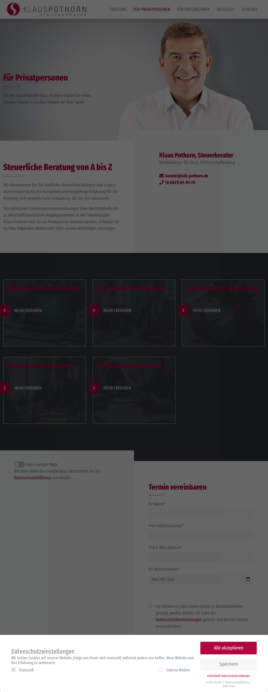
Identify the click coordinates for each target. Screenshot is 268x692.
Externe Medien (174, 667)
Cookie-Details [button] (213, 680)
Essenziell (22, 667)
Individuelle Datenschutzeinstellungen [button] (228, 673)
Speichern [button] (228, 662)
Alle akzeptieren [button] (228, 645)
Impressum (229, 683)
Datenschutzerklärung (237, 680)
